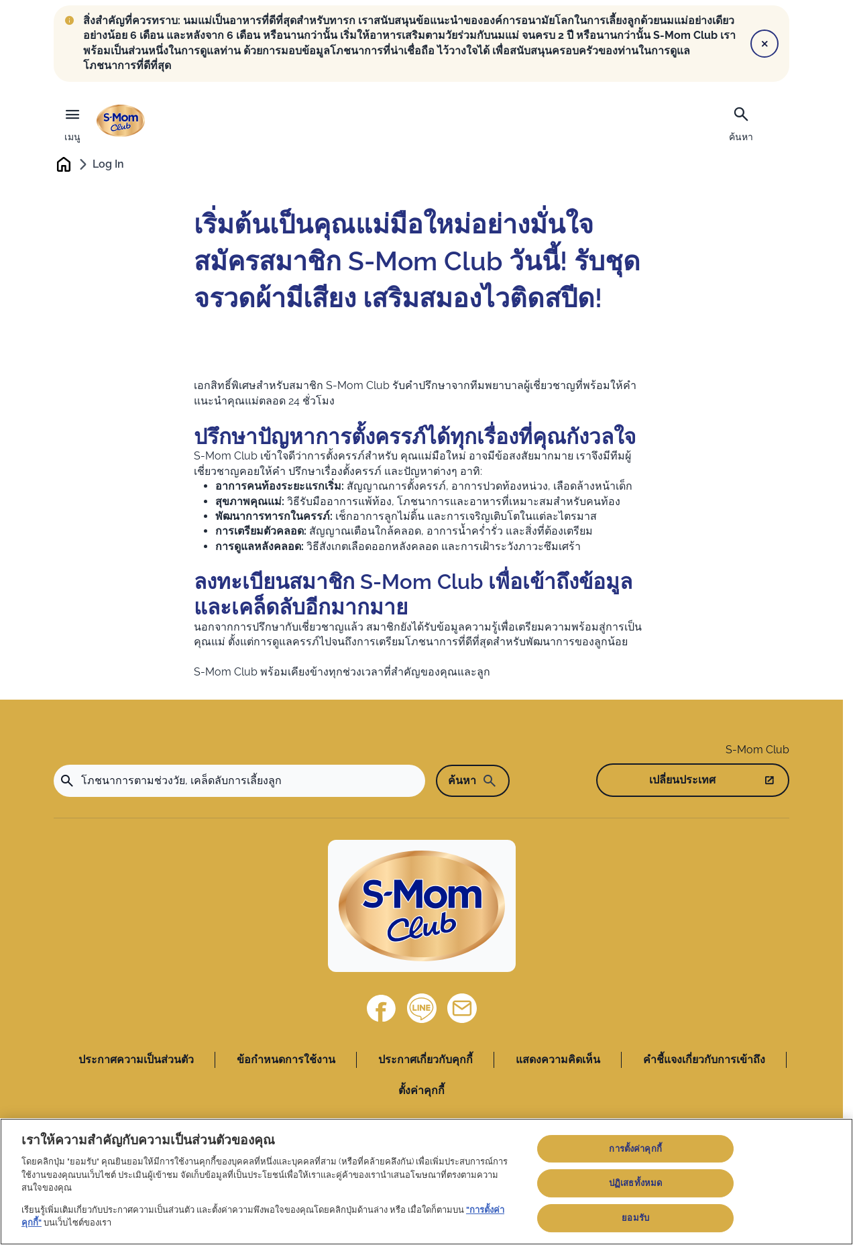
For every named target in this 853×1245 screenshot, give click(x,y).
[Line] (422, 1009)
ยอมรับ (635, 1218)
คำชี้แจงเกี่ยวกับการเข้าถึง (704, 1060)
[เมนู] (72, 121)
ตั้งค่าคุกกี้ (421, 1091)
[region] (426, 1181)
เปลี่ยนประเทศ (682, 780)
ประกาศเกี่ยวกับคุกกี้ (425, 1060)
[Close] (764, 44)
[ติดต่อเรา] (462, 1009)
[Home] (422, 906)
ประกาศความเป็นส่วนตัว (136, 1060)
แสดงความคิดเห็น (558, 1060)
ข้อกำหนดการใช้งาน (286, 1060)
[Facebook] (381, 1009)
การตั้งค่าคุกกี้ (635, 1149)
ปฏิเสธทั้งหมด (635, 1183)
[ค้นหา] (741, 123)
